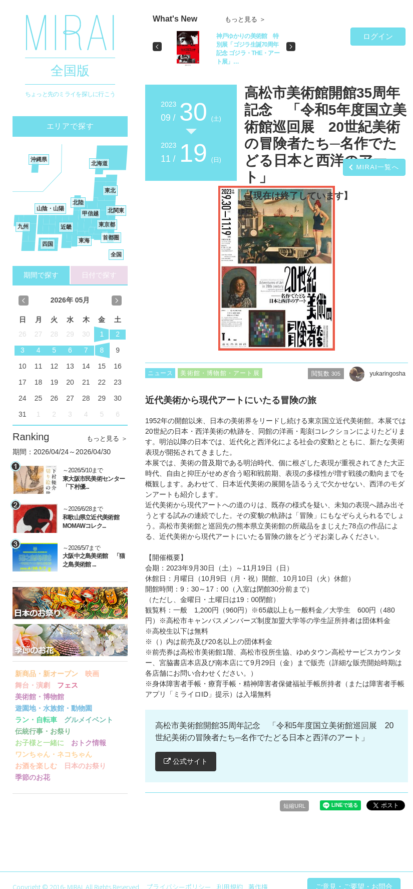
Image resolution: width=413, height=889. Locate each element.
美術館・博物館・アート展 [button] (219, 373)
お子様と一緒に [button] (39, 743)
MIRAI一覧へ (377, 167)
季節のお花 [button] (32, 777)
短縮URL (294, 806)
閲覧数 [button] (325, 373)
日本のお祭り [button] (85, 766)
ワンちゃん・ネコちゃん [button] (53, 754)
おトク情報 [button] (88, 743)
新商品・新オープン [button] (46, 674)
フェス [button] (67, 685)
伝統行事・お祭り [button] (43, 731)
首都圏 (111, 237)
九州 (23, 226)
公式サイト (186, 761)
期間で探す (41, 275)
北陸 (78, 202)
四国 (47, 244)
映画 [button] (92, 674)
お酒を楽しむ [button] (36, 766)
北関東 (116, 210)
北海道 (99, 163)
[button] (157, 46)
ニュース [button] (160, 373)
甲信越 (90, 213)
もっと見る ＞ (107, 438)
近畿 (66, 227)
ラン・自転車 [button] (36, 720)
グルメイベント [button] (88, 720)
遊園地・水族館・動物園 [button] (53, 708)
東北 (110, 190)
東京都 (107, 224)
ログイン (378, 36)
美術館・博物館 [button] (39, 697)
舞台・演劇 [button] (32, 685)
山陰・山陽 (50, 208)
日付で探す (99, 275)
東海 (84, 240)
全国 (116, 254)
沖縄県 (39, 159)
